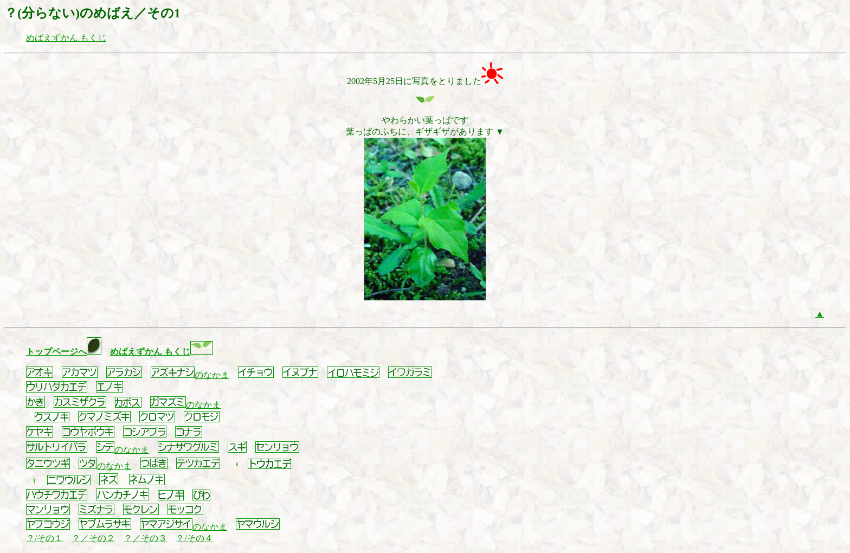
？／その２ (93, 538)
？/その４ (194, 538)
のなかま (190, 375)
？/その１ (44, 538)
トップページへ (63, 351)
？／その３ (145, 538)
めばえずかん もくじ (66, 37)
